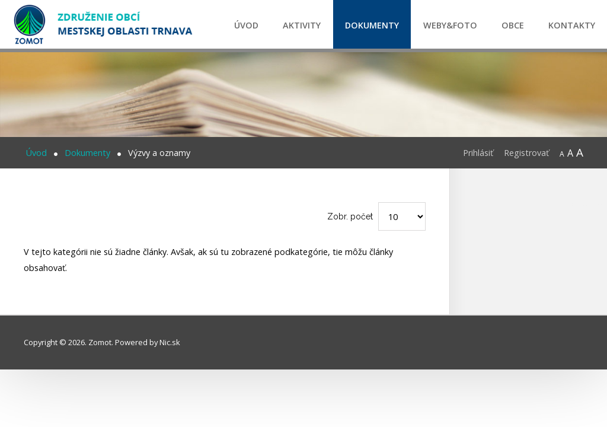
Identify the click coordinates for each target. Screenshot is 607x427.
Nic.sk (169, 342)
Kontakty (571, 25)
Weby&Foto (450, 25)
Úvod (246, 25)
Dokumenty (372, 25)
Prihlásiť (478, 152)
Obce (512, 25)
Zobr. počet (350, 216)
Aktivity (302, 25)
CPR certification (587, 205)
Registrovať (526, 152)
